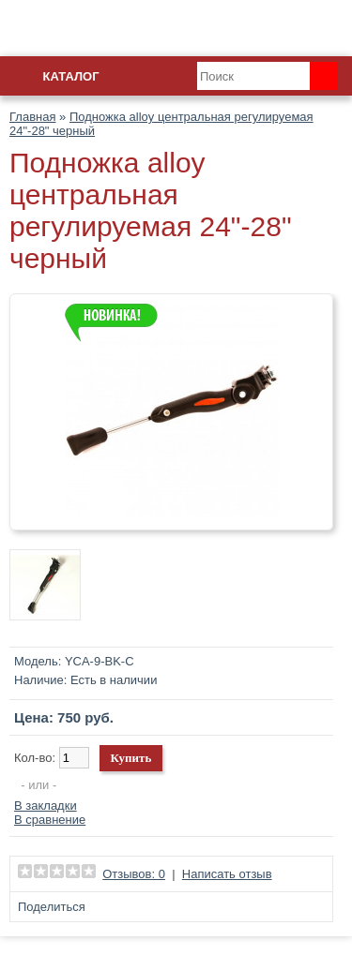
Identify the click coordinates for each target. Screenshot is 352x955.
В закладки (45, 805)
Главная (32, 117)
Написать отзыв (227, 874)
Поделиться (51, 907)
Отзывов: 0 (133, 874)
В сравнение (49, 820)
